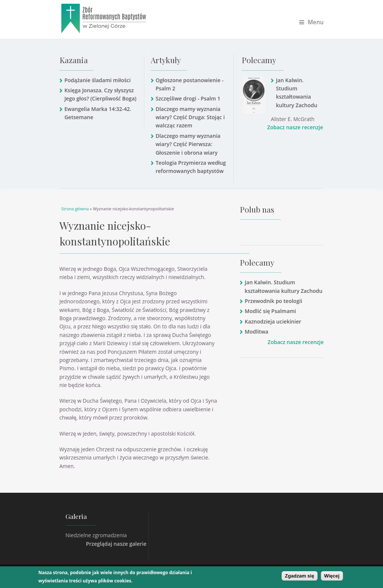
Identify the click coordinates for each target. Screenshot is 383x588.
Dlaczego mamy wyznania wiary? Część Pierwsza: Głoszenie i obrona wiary (188, 144)
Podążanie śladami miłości (97, 80)
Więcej (332, 576)
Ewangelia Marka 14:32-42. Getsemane (97, 113)
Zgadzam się (299, 576)
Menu (311, 22)
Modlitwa (256, 331)
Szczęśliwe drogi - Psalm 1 (188, 98)
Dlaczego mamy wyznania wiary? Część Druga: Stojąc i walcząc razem (190, 117)
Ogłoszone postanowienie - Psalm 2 (189, 84)
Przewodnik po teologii (273, 300)
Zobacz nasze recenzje (295, 127)
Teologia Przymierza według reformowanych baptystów (191, 166)
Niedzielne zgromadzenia (96, 535)
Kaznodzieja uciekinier (273, 321)
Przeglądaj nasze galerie (116, 543)
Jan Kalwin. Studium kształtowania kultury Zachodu (297, 93)
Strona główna (75, 208)
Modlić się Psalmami (270, 311)
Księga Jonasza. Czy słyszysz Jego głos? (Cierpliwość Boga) (100, 94)
